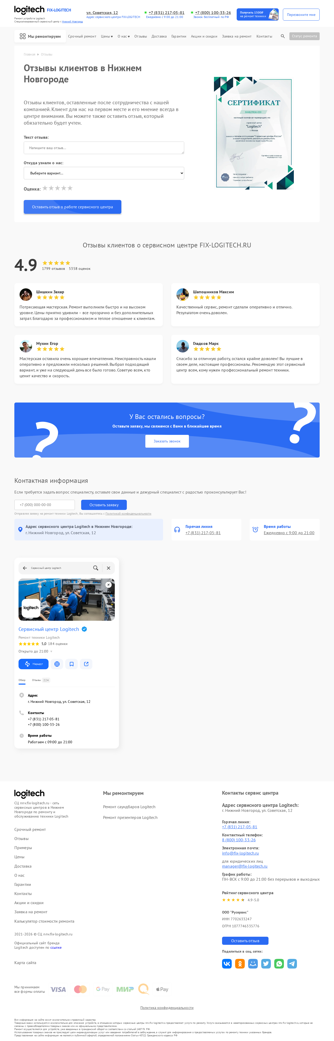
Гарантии (178, 36)
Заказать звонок (167, 441)
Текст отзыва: (36, 137)
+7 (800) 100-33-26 (213, 12)
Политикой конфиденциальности (128, 513)
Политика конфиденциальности (167, 1007)
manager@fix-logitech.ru (244, 866)
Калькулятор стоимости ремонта (44, 921)
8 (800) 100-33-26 (239, 839)
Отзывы (140, 36)
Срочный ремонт (82, 36)
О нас (124, 36)
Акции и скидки (204, 36)
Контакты (264, 36)
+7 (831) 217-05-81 (166, 12)
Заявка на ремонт (237, 36)
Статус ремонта (304, 36)
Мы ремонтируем (40, 36)
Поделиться (227, 964)
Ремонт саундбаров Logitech (129, 806)
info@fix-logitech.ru (240, 853)
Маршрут (33, 664)
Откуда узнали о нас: (43, 162)
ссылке (56, 947)
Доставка (159, 36)
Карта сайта (25, 962)
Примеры (23, 847)
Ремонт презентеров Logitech (130, 817)
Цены (107, 36)
